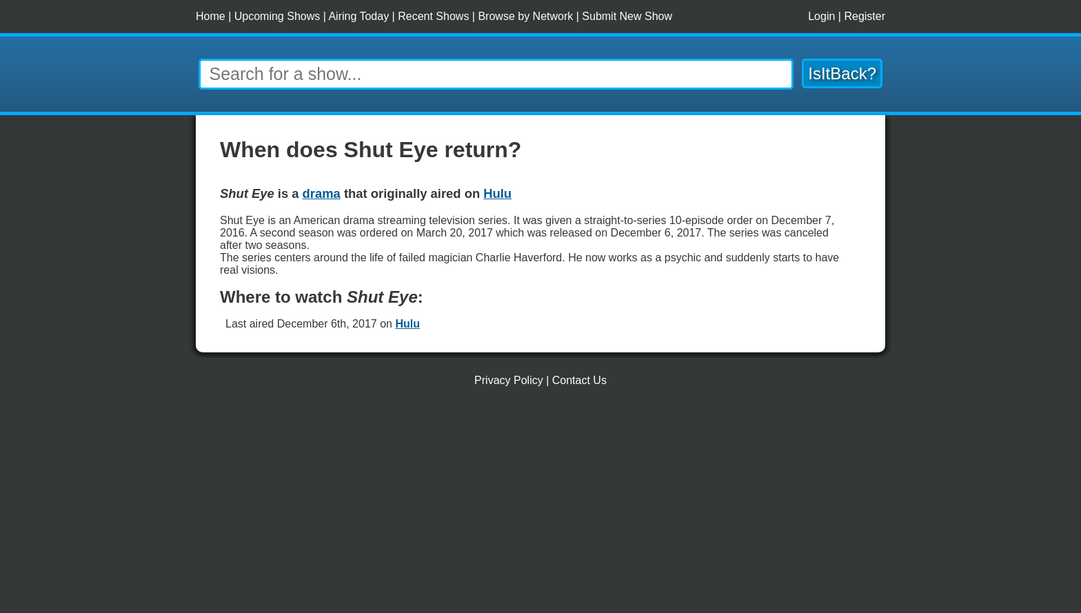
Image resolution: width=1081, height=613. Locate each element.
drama (322, 193)
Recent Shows (433, 16)
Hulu (407, 324)
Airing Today (358, 16)
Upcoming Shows (277, 16)
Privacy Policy (508, 380)
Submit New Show (627, 16)
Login (821, 16)
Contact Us (579, 380)
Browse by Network (525, 16)
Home (210, 16)
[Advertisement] (540, 505)
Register (864, 16)
